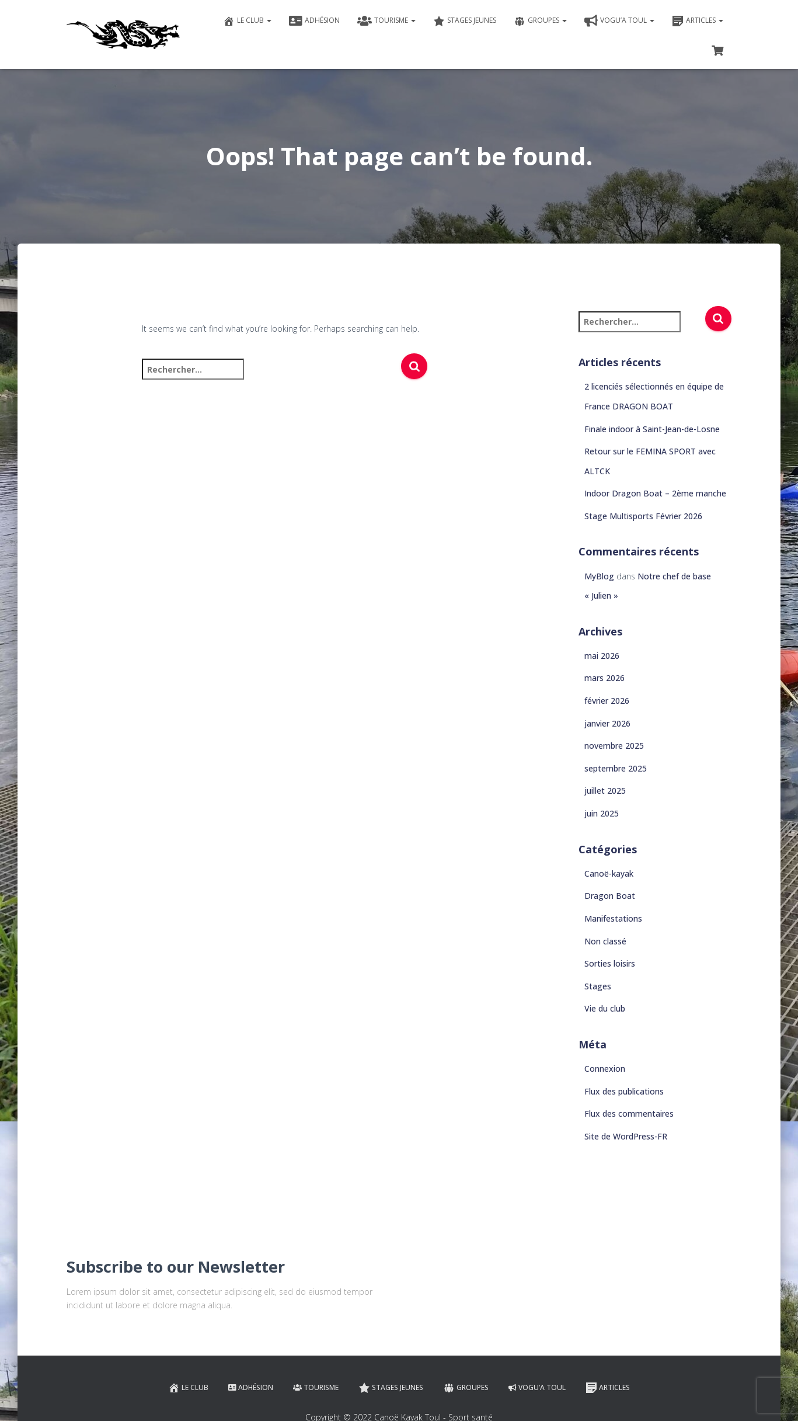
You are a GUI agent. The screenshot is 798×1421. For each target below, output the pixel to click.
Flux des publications (624, 1091)
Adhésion (314, 21)
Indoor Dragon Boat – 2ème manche (655, 493)
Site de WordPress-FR (625, 1136)
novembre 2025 (614, 745)
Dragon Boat (609, 895)
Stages (597, 986)
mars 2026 (604, 677)
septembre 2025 (615, 768)
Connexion (604, 1068)
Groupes (540, 21)
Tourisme (386, 21)
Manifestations (613, 918)
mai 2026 (601, 655)
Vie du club (604, 1008)
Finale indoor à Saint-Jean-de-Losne (652, 429)
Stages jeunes (464, 21)
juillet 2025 (605, 790)
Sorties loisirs (609, 963)
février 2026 (606, 700)
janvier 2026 (607, 723)
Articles (697, 21)
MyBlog (599, 576)
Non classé (605, 941)
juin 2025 (601, 813)
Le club (247, 21)
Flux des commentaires (629, 1113)
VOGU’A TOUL (619, 21)
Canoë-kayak (608, 873)
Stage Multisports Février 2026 (643, 516)
